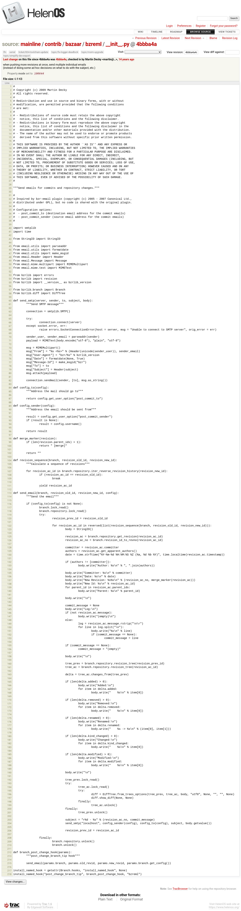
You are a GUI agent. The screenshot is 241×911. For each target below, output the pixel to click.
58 (10, 293)
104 (9, 460)
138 (9, 584)
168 (9, 693)
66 (10, 322)
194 (9, 787)
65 (10, 319)
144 (9, 605)
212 (9, 852)
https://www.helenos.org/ (224, 907)
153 (9, 638)
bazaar (73, 44)
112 (9, 489)
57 (10, 290)
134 (9, 569)
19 (10, 152)
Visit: (121, 52)
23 (10, 166)
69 (10, 333)
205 (9, 827)
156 (9, 649)
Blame (213, 38)
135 (9, 573)
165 (9, 682)
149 (9, 624)
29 (10, 188)
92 (10, 417)
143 (9, 602)
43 (10, 239)
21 (10, 159)
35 (10, 210)
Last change (10, 59)
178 (9, 729)
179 (9, 733)
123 (9, 529)
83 (10, 384)
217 (9, 871)
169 (9, 696)
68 (10, 330)
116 (9, 504)
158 (9, 656)
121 (9, 522)
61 (10, 304)
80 (10, 373)
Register (201, 26)
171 (9, 704)
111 (9, 486)
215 (9, 863)
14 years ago (126, 59)
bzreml (93, 44)
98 (10, 439)
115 (9, 500)
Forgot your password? (223, 26)
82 (10, 380)
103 (9, 457)
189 (9, 769)
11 (10, 123)
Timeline (156, 31)
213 (9, 856)
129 (9, 551)
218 (9, 874)
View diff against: (221, 52)
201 (9, 813)
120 (9, 518)
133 (9, 565)
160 (9, 664)
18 (10, 148)
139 (9, 587)
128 (9, 547)
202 (9, 816)
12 (10, 126)
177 (9, 725)
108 (9, 475)
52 (10, 272)
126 (9, 540)
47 (10, 253)
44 (10, 243)
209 (9, 842)
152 (9, 635)
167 (9, 689)
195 (9, 791)
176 (9, 722)
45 (10, 246)
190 (9, 773)
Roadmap (176, 31)
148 (9, 620)
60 (10, 301)
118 (9, 511)
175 (9, 718)
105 (9, 464)
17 (10, 145)
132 (9, 562)
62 (10, 308)
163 (9, 674)
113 (9, 493)
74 (10, 351)
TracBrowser (180, 889)
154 (9, 642)
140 (9, 591)
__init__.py (117, 44)
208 (9, 838)
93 (10, 420)
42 (10, 235)
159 (9, 660)
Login (169, 26)
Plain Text (105, 900)
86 (10, 395)
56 (10, 286)
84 (10, 388)
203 (9, 820)
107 (9, 471)
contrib (53, 44)
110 (9, 482)
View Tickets (227, 31)
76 (10, 359)
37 (10, 217)
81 (10, 377)
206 (9, 831)
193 (9, 783)
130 (9, 555)
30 (10, 192)
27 (10, 181)
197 (9, 798)
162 (9, 671)
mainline (31, 44)
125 (9, 536)
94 (10, 424)
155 (9, 645)
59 (10, 297)
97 (10, 435)
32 (10, 199)
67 (10, 326)
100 (9, 446)
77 (10, 362)
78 (10, 366)
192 (9, 780)
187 (9, 762)
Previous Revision (146, 38)
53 (10, 275)
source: (11, 44)
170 (9, 700)
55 (10, 282)
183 (9, 747)
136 (9, 576)
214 (9, 860)
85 (10, 391)
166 (9, 685)
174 (9, 714)
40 (10, 228)
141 (9, 595)
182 (9, 743)
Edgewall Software (42, 907)
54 (10, 279)
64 (10, 315)
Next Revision (193, 38)
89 (10, 406)
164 (9, 678)
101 (9, 449)
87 (10, 399)
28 (10, 185)
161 (9, 667)
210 (9, 845)
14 (10, 134)
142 (9, 598)
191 (9, 776)
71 (10, 341)
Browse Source (200, 31)
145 (9, 609)
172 (9, 707)
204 (9, 823)
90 (10, 409)
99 (10, 442)
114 (9, 497)
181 (9, 740)
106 (9, 468)
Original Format (131, 900)
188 (9, 765)
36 (10, 214)
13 (10, 130)
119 (9, 515)
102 (9, 453)
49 (10, 261)
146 (9, 613)
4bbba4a (146, 44)
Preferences (184, 26)
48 (10, 257)
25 (10, 174)
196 (9, 794)
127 (9, 544)
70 (10, 337)
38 (10, 221)
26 (10, 177)
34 (10, 206)
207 (9, 834)
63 (10, 312)
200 (9, 809)
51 (10, 268)
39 (10, 224)
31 (10, 195)
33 (10, 203)
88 (10, 402)
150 (9, 627)
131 (9, 558)
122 (9, 526)
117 (9, 507)
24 (10, 170)
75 (10, 355)
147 (9, 616)
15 (10, 137)
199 (9, 805)
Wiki (140, 31)
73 (10, 348)
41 (10, 232)
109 (9, 478)
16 (10, 141)
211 (9, 849)
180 (9, 736)
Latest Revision (171, 38)
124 (9, 533)
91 (10, 413)
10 (10, 119)
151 (9, 631)
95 (10, 428)
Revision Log (230, 38)
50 (10, 264)
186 (9, 758)
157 (9, 653)
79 (10, 370)
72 (10, 344)
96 (10, 431)
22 (10, 163)
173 (9, 711)
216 (9, 867)
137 (9, 580)
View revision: (175, 52)
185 (9, 754)
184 (9, 751)
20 (10, 155)
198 (9, 802)
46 (10, 250)
